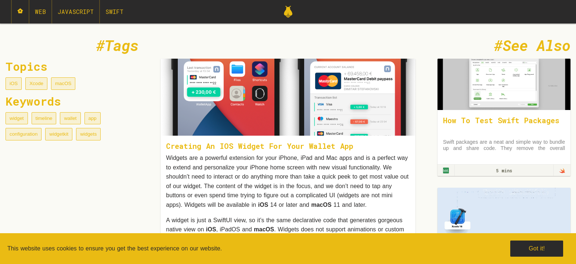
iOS (14, 83)
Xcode (36, 83)
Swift (114, 11)
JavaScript (76, 11)
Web (40, 11)
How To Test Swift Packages (501, 120)
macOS (63, 83)
